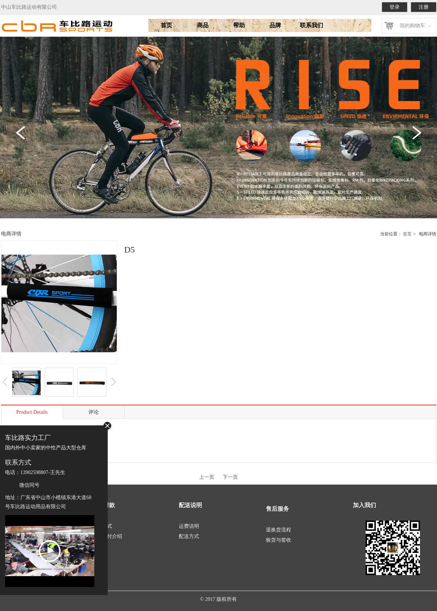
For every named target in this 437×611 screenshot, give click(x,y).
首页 (407, 233)
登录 (394, 7)
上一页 (206, 477)
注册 (424, 7)
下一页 (230, 477)
